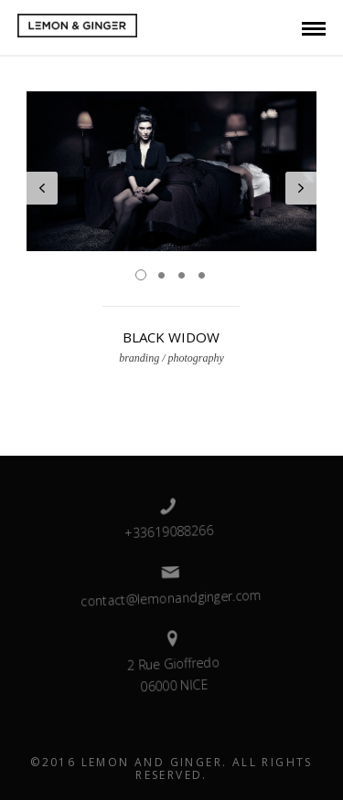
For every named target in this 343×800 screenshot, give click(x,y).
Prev (42, 188)
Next (300, 188)
